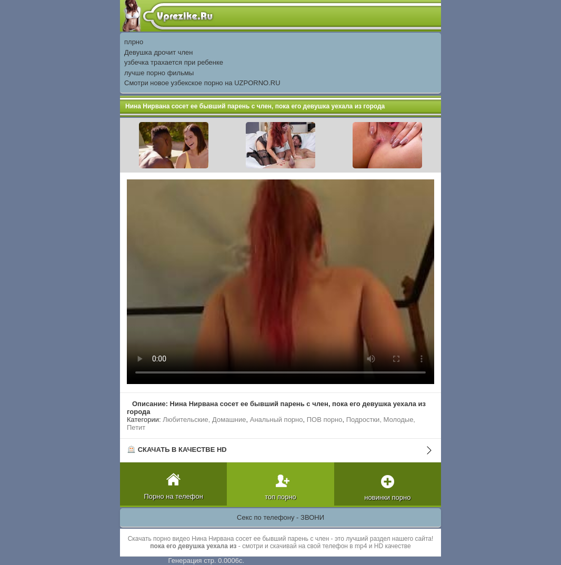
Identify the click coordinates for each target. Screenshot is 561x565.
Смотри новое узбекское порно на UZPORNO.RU (202, 83)
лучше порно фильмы (159, 73)
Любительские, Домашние (204, 419)
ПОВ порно (325, 419)
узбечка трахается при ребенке (173, 62)
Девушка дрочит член (158, 52)
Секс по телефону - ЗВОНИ (280, 517)
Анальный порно (276, 419)
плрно (133, 42)
